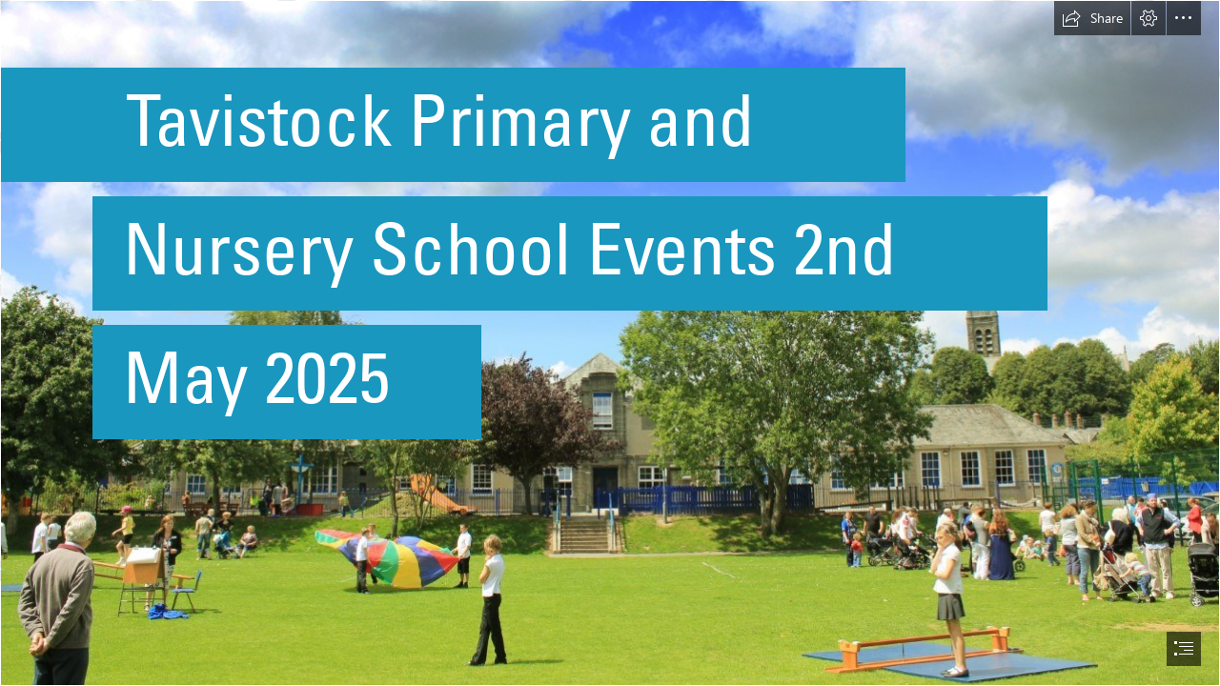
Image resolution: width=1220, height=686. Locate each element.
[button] (1092, 18)
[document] (610, 343)
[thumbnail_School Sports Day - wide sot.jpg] (610, 343)
